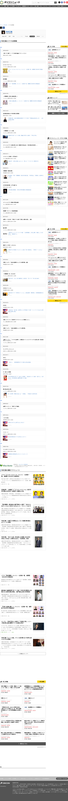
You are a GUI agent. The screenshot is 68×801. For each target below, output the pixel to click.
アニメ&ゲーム (18, 6)
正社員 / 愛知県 (11, 689)
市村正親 (5, 24)
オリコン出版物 (8, 778)
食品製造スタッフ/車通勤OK (56, 84)
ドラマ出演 (32, 36)
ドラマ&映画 (12, 6)
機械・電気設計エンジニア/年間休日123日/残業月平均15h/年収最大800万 (57, 283)
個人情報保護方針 (46, 778)
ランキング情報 (20, 36)
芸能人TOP (4, 36)
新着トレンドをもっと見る (57, 113)
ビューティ (45, 6)
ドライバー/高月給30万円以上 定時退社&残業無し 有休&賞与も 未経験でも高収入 (57, 67)
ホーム (1, 24)
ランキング (54, 6)
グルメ (41, 6)
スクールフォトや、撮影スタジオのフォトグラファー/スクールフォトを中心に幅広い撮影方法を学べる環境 (57, 76)
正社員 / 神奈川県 (11, 724)
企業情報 (65, 778)
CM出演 (38, 36)
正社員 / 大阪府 (34, 689)
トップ (2, 6)
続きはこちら (23, 743)
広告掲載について (16, 778)
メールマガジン (30, 778)
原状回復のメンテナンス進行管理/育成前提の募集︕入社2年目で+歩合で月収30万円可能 (57, 292)
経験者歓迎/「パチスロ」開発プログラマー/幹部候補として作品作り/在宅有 (57, 274)
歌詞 (43, 36)
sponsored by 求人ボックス (64, 93)
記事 (9, 36)
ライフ (50, 6)
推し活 (59, 6)
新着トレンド (63, 6)
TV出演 (26, 36)
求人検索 (42, 681)
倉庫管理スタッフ (54, 50)
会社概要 (1, 778)
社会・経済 (36, 6)
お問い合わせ (23, 778)
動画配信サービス (25, 6)
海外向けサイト (38, 778)
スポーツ (31, 6)
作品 (13, 36)
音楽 (8, 6)
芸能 (5, 6)
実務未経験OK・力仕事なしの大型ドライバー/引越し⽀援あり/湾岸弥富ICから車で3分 (57, 57)
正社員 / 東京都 (11, 736)
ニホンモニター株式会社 (23, 464)
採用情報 (60, 778)
